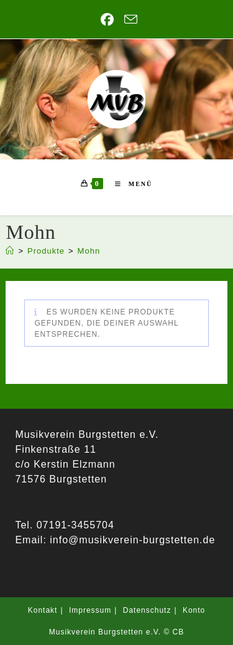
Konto (194, 610)
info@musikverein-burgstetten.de (131, 540)
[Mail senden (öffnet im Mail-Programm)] (128, 19)
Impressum (90, 610)
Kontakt (43, 610)
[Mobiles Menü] (129, 183)
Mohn (89, 251)
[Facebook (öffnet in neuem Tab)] (107, 19)
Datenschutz (147, 610)
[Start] (10, 251)
